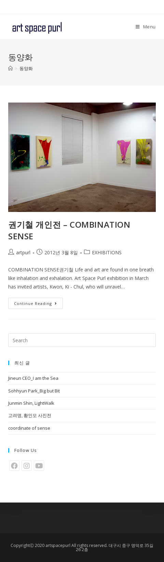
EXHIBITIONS (107, 252)
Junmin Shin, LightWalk (31, 403)
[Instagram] (27, 465)
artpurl (23, 252)
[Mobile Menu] (146, 27)
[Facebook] (14, 465)
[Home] (10, 68)
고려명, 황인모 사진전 (29, 415)
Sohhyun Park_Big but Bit (34, 391)
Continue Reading (35, 303)
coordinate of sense (29, 428)
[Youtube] (39, 465)
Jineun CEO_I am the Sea (33, 378)
